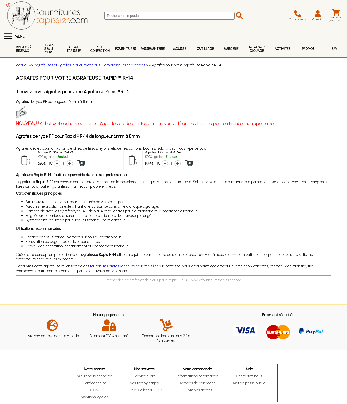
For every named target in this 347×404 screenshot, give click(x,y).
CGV (94, 390)
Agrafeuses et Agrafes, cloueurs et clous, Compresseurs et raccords (89, 65)
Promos (308, 49)
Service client (144, 376)
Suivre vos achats (197, 390)
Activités (283, 49)
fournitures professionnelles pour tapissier (124, 266)
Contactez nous (249, 376)
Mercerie (231, 49)
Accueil (22, 65)
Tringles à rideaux (23, 49)
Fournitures (125, 49)
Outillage (205, 49)
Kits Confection (100, 49)
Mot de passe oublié (249, 383)
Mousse (179, 49)
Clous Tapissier (74, 49)
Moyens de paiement (197, 383)
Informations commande (197, 376)
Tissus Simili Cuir (48, 48)
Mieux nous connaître (94, 376)
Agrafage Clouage (257, 49)
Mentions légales (94, 397)
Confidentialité (94, 383)
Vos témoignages (144, 383)
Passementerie (152, 49)
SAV (334, 49)
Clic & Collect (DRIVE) (144, 390)
